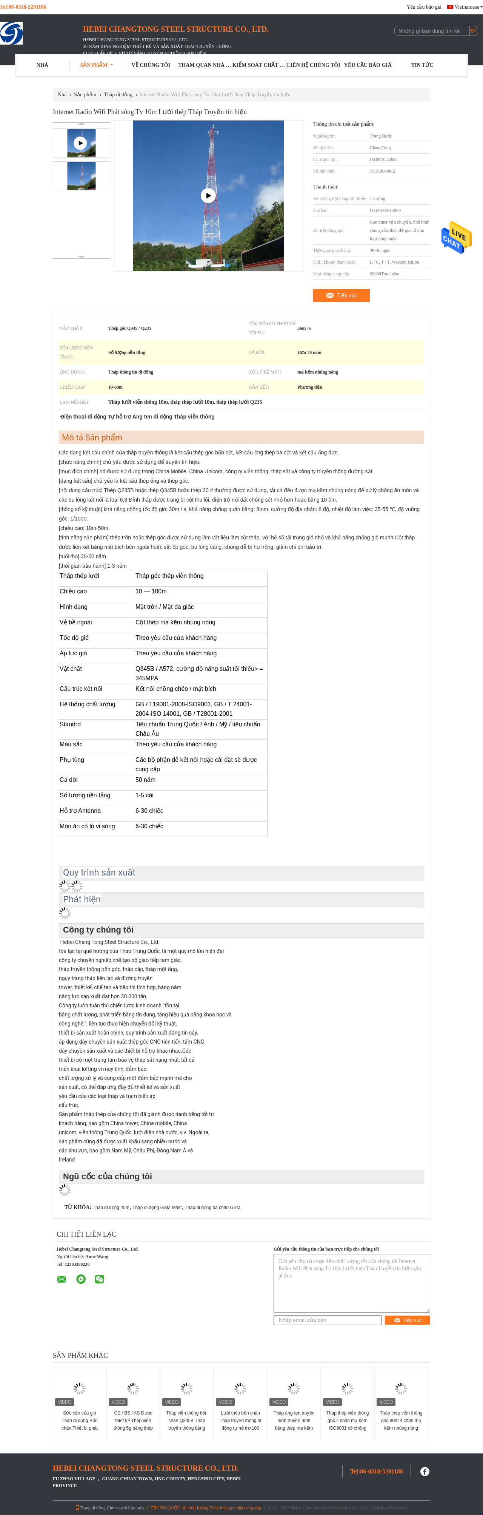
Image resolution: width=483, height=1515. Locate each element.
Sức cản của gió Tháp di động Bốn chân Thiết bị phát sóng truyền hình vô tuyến (80, 1428)
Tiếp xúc (347, 295)
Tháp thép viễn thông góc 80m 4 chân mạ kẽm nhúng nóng (401, 1420)
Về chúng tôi (151, 65)
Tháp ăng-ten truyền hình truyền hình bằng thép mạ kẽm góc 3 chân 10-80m (294, 1424)
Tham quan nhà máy (205, 65)
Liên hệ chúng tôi (313, 65)
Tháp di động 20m (111, 1207)
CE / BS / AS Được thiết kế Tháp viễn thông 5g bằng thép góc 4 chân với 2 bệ (133, 1424)
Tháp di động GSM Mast (157, 1207)
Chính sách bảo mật (125, 1507)
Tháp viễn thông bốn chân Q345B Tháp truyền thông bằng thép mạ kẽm (187, 1424)
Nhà (42, 65)
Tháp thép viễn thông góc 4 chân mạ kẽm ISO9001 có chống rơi (347, 1424)
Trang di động (90, 1507)
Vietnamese (469, 7)
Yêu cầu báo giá (423, 7)
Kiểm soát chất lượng (259, 65)
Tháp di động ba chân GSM (212, 1207)
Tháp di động (118, 94)
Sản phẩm (96, 65)
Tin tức (422, 65)
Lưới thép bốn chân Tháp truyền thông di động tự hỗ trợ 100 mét (240, 1424)
